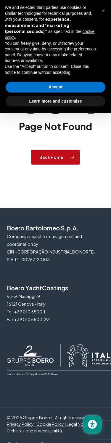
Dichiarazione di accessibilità (34, 430)
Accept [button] (55, 87)
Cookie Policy (50, 424)
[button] (103, 9)
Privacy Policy (20, 424)
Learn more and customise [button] (55, 101)
